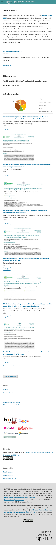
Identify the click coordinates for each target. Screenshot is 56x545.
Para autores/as (8, 475)
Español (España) (8, 393)
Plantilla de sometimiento (11, 402)
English (5, 389)
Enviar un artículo (10, 376)
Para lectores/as (8, 472)
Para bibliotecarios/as (9, 478)
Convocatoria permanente (12, 51)
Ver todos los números (10, 366)
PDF (7, 129)
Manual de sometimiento (11, 405)
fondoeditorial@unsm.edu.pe (14, 500)
